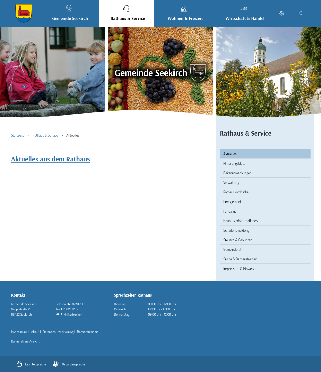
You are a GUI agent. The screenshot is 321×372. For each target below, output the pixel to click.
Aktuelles (229, 154)
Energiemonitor (234, 201)
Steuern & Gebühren (237, 240)
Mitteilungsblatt (234, 163)
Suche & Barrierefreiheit (240, 259)
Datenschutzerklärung (58, 332)
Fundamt (229, 211)
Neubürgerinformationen (240, 220)
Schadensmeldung (236, 230)
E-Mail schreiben (71, 314)
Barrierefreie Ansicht (25, 341)
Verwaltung (231, 182)
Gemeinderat (232, 249)
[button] (69, 13)
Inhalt (35, 332)
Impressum (19, 332)
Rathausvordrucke (236, 192)
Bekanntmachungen (237, 173)
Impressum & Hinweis (238, 268)
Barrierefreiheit (88, 332)
